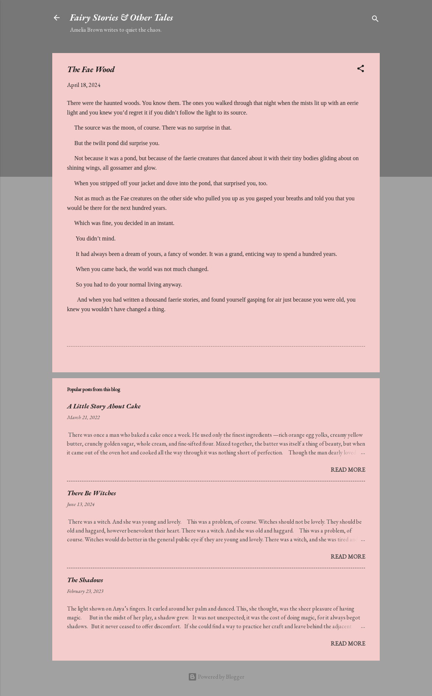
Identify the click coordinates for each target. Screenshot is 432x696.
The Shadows (85, 580)
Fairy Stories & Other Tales (121, 17)
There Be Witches (91, 493)
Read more (348, 470)
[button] (360, 69)
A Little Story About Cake (104, 406)
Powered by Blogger (216, 677)
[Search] (375, 20)
